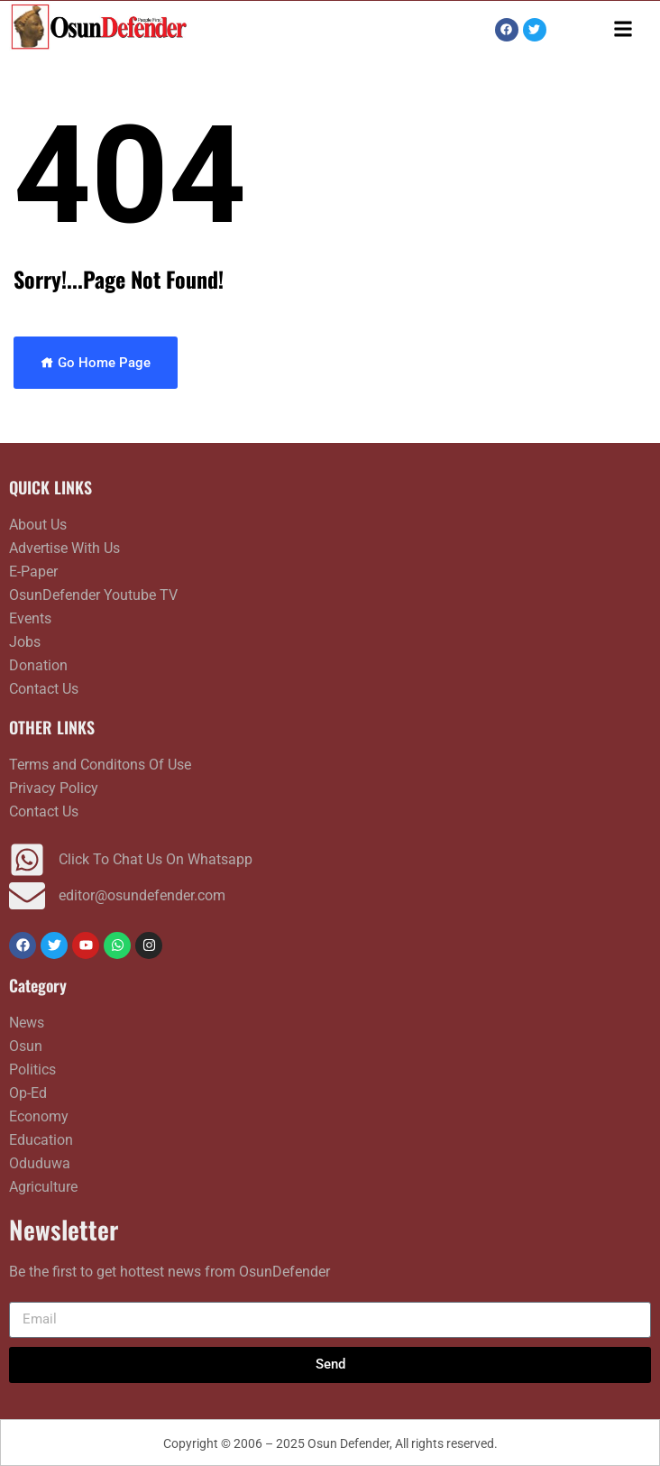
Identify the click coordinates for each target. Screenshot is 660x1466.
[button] (623, 28)
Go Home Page (96, 363)
